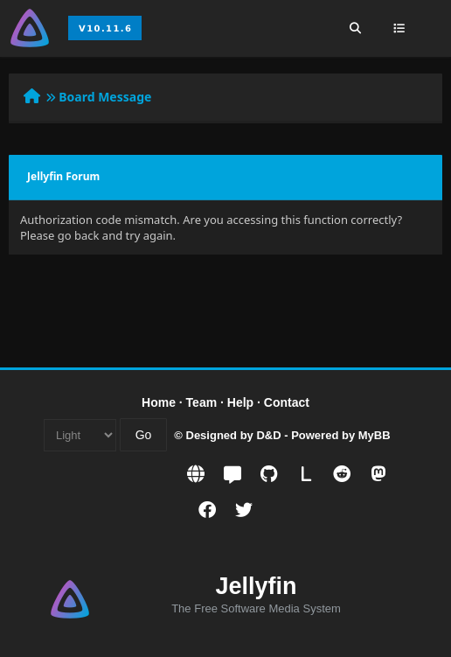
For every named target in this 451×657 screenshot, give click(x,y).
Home (159, 402)
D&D (268, 435)
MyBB (374, 435)
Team (202, 402)
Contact (286, 402)
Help (240, 402)
